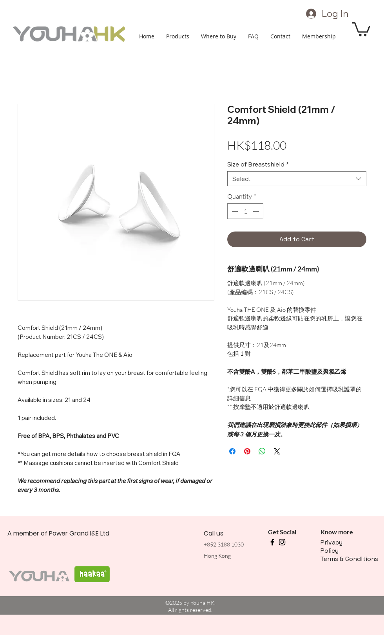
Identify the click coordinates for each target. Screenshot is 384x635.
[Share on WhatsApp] (262, 451)
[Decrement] (233, 211)
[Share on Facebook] (232, 451)
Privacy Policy (331, 546)
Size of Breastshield (258, 164)
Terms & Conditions (349, 559)
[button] (361, 28)
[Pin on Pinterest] (247, 451)
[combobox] (296, 178)
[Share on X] (277, 451)
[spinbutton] (245, 211)
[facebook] (272, 542)
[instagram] (282, 542)
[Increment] (256, 211)
